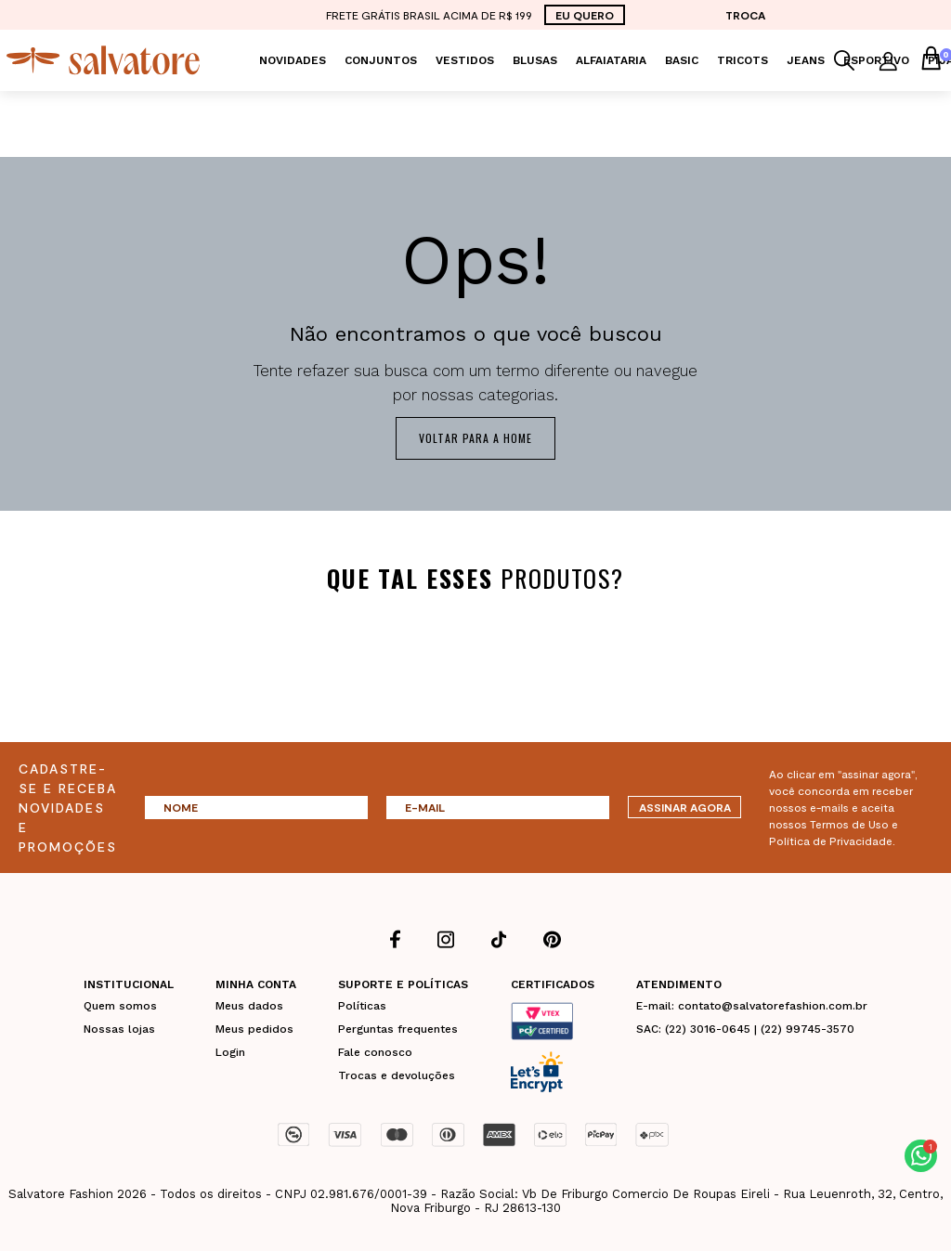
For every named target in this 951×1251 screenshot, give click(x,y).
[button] (921, 1156)
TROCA (745, 14)
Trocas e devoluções (396, 1074)
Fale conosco (375, 1051)
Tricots (742, 60)
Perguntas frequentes (398, 1028)
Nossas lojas (119, 1028)
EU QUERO (584, 14)
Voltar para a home (475, 438)
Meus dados (249, 1004)
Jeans (806, 60)
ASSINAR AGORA (685, 807)
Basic (681, 60)
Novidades (292, 60)
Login (230, 1051)
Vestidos (465, 60)
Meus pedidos (254, 1028)
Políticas (362, 1004)
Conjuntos (381, 60)
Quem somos (120, 1004)
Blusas (535, 60)
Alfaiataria (611, 60)
